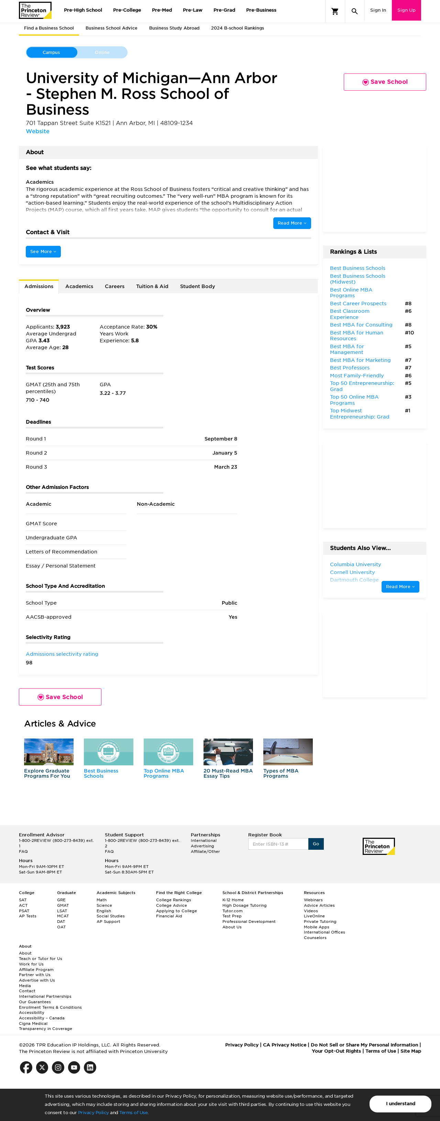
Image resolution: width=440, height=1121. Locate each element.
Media (25, 985)
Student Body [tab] (197, 286)
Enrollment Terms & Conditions (50, 1007)
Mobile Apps (316, 927)
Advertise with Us (37, 980)
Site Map (410, 1051)
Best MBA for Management (347, 349)
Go (316, 843)
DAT (61, 921)
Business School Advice (112, 28)
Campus (51, 52)
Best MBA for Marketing (360, 360)
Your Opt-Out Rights (336, 1051)
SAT (22, 899)
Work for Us (31, 964)
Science (104, 905)
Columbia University (355, 564)
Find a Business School (49, 28)
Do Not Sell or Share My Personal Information (364, 1045)
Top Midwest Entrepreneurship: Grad (359, 414)
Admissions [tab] (38, 286)
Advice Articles (319, 905)
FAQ (23, 851)
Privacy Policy (93, 1112)
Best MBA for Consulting (361, 325)
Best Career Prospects (358, 303)
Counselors (315, 937)
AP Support (108, 921)
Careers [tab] (114, 286)
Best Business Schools (101, 773)
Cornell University (352, 572)
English (104, 910)
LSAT (62, 910)
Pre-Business (261, 10)
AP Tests (27, 916)
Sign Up (406, 10)
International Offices (324, 932)
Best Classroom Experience (350, 314)
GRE (61, 899)
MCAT (63, 916)
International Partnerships (45, 996)
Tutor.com (232, 910)
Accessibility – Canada (42, 1018)
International (204, 840)
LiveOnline (314, 916)
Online (102, 52)
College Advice (171, 905)
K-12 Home (233, 899)
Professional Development (249, 921)
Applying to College (176, 910)
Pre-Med (162, 10)
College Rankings (173, 899)
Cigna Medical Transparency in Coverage (45, 1026)
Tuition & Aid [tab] (152, 286)
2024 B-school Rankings (237, 28)
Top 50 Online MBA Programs (354, 400)
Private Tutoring (320, 921)
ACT (23, 905)
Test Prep (232, 916)
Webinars (313, 899)
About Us (232, 927)
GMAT (63, 905)
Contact (27, 990)
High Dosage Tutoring (244, 905)
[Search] (354, 11)
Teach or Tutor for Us (40, 958)
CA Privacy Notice (284, 1045)
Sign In (378, 10)
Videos (311, 910)
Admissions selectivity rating (62, 654)
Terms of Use (133, 1112)
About (25, 953)
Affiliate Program (36, 969)
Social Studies (111, 916)
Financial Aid (169, 916)
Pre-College (127, 10)
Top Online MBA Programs (164, 773)
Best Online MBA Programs (351, 293)
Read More (292, 223)
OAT (61, 927)
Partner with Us (35, 974)
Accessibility (31, 1012)
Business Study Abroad (174, 28)
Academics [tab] (79, 286)
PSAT (24, 910)
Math (102, 899)
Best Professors (350, 367)
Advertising (202, 846)
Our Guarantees (35, 1001)
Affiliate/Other (205, 851)
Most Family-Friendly (357, 375)
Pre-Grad (224, 10)
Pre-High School (83, 10)
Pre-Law (192, 10)
